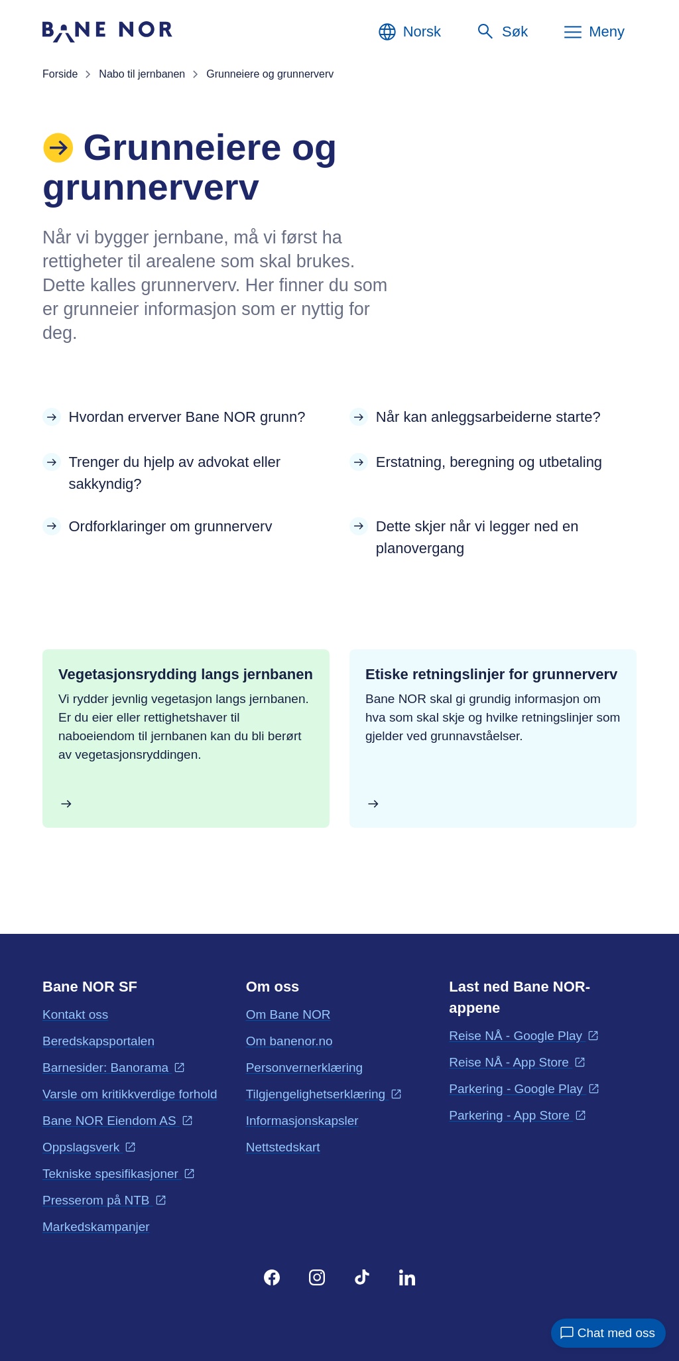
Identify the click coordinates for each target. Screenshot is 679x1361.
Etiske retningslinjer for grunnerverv (491, 674)
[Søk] (501, 31)
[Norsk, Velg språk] (409, 31)
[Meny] (593, 31)
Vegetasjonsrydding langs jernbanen (185, 674)
